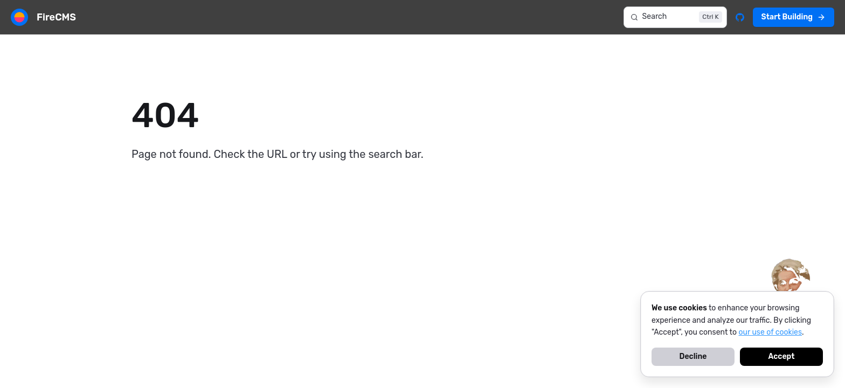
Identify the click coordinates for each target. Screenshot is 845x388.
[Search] (675, 17)
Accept (781, 356)
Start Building (793, 17)
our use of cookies (770, 332)
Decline (693, 356)
